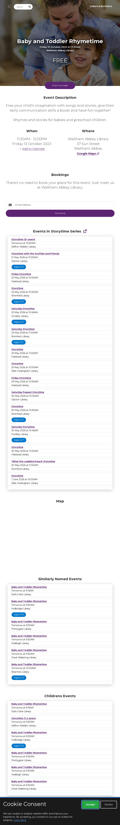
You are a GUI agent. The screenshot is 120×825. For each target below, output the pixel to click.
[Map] (60, 537)
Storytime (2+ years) (23, 239)
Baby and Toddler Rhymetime (29, 587)
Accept (90, 804)
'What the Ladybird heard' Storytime (33, 461)
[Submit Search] (30, 7)
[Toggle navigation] (8, 6)
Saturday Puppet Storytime (27, 392)
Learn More (20, 820)
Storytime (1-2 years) (23, 718)
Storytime (17, 288)
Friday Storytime (21, 274)
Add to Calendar (32, 148)
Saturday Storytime (23, 308)
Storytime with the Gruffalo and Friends (35, 253)
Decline (109, 804)
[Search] (20, 7)
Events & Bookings (101, 6)
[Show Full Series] (85, 231)
